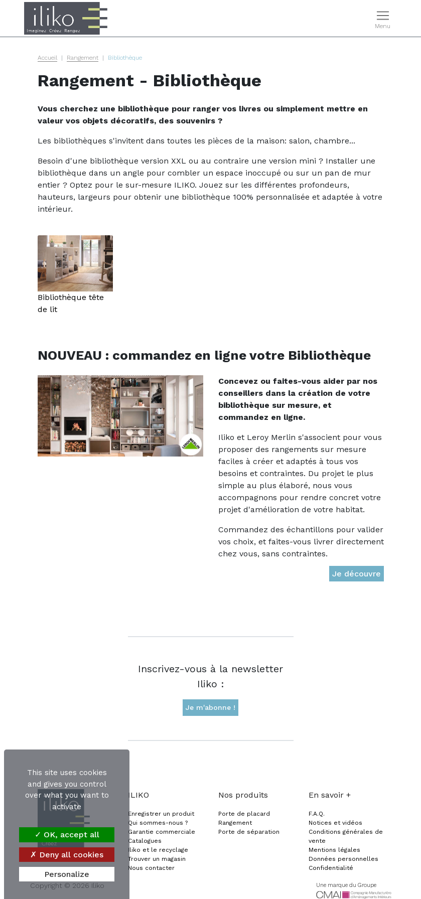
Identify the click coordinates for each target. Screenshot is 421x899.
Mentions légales (334, 849)
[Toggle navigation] (382, 19)
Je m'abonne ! (210, 707)
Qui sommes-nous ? (158, 822)
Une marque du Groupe (346, 885)
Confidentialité (331, 867)
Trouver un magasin (157, 858)
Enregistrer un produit (161, 813)
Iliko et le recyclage (158, 849)
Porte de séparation (248, 831)
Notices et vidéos (335, 822)
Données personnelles (343, 858)
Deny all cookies (66, 854)
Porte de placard (244, 813)
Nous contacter (151, 867)
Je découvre (356, 573)
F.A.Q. (317, 813)
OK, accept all (67, 834)
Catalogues (145, 840)
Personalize (66, 874)
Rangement (82, 57)
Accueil (47, 57)
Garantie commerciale (161, 831)
